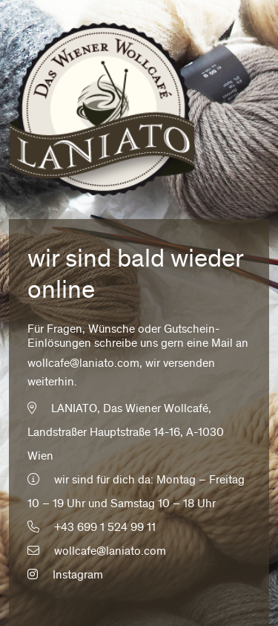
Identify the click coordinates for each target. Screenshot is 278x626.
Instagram (65, 575)
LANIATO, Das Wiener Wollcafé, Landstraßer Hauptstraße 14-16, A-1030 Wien (125, 433)
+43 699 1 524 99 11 (105, 528)
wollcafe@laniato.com (83, 364)
